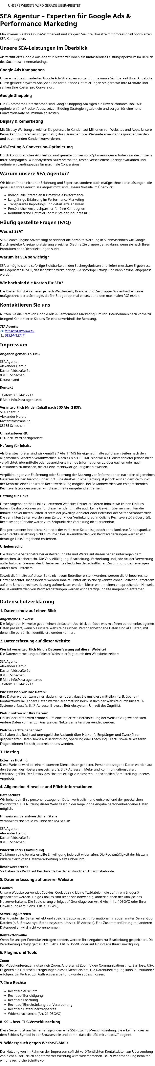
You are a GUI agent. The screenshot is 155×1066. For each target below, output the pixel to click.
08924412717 (14, 335)
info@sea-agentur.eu (19, 331)
